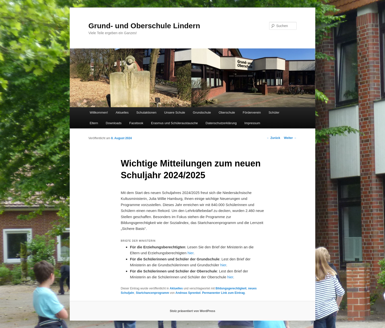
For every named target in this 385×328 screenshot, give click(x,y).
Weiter (290, 138)
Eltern (94, 123)
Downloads (114, 123)
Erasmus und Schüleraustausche (174, 123)
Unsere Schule (174, 112)
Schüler (274, 112)
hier (190, 253)
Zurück (273, 138)
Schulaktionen (146, 112)
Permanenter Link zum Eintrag (223, 293)
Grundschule (202, 112)
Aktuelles (122, 112)
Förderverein (252, 112)
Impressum (252, 123)
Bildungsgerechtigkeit (231, 288)
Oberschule (227, 112)
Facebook (136, 123)
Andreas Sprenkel (188, 293)
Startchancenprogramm (152, 293)
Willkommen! (99, 112)
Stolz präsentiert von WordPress (192, 311)
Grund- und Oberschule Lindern (144, 26)
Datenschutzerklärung (221, 123)
